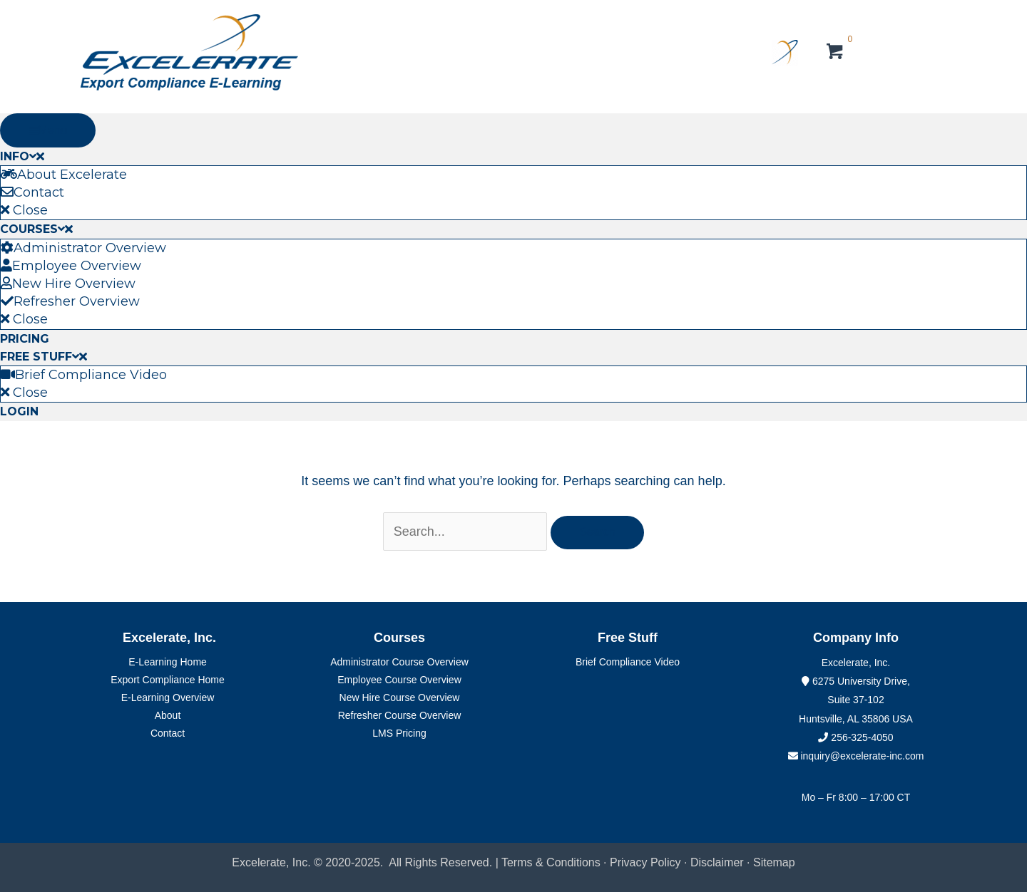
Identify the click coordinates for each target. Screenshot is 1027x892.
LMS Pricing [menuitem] (399, 733)
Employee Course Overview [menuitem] (399, 679)
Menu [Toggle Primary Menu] (48, 130)
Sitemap (774, 862)
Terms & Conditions (551, 862)
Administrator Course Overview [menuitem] (399, 662)
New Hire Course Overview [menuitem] (399, 697)
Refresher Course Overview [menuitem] (399, 715)
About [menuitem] (168, 715)
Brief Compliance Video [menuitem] (628, 662)
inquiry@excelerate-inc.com (856, 756)
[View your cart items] (835, 53)
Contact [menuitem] (167, 733)
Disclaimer (718, 862)
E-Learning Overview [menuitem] (168, 697)
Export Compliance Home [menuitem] (168, 679)
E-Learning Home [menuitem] (167, 662)
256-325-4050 (862, 737)
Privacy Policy (645, 862)
